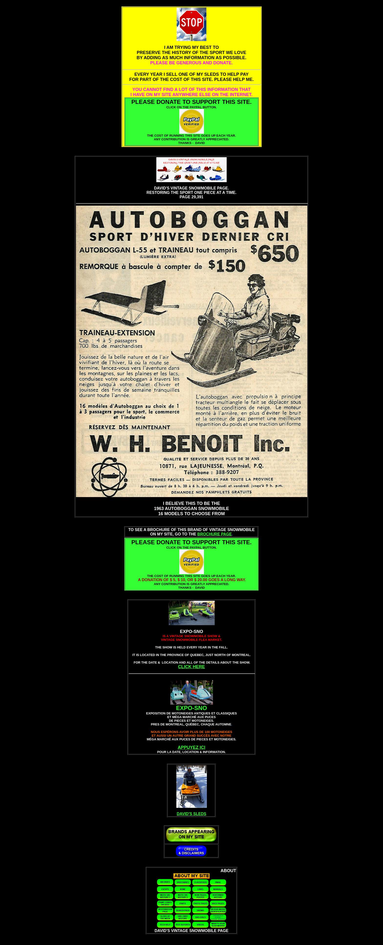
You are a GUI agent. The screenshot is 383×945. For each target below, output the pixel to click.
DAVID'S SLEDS (191, 814)
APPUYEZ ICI (191, 747)
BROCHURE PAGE (214, 534)
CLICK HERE (191, 666)
